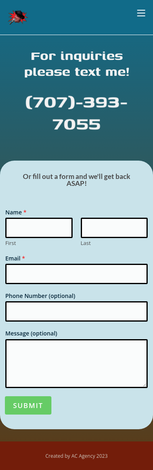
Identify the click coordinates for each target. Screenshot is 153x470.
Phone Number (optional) (40, 296)
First (10, 243)
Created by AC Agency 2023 (76, 455)
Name (16, 212)
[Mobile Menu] (141, 13)
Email (15, 258)
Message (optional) (31, 333)
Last (86, 243)
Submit (28, 405)
